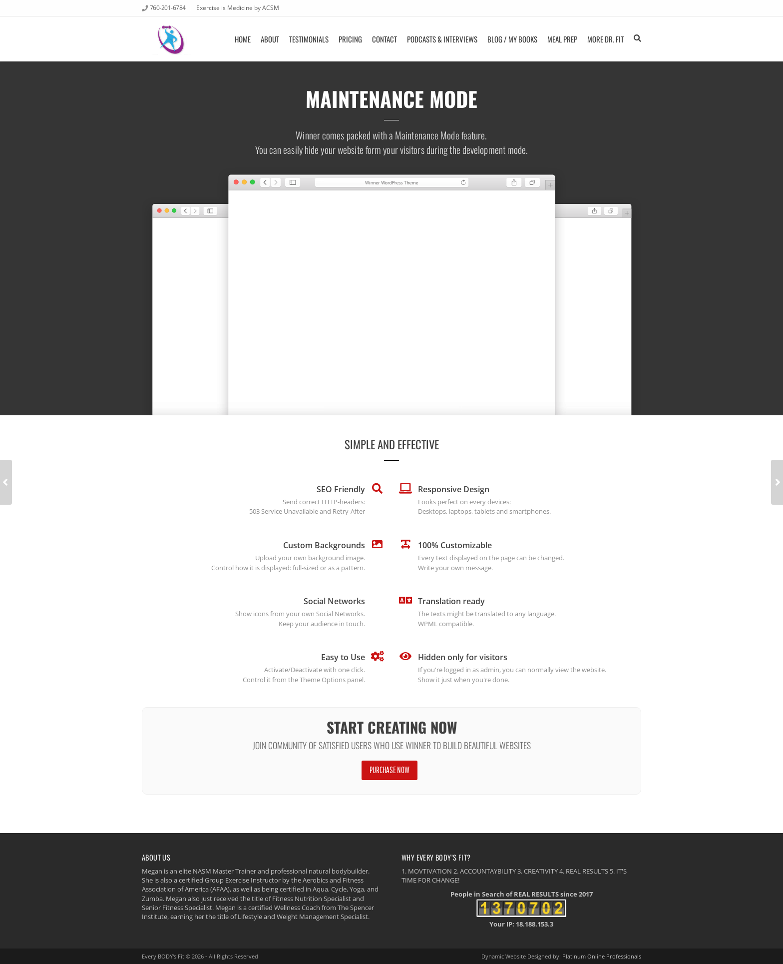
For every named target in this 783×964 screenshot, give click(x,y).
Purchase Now (389, 770)
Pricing (350, 38)
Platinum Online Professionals (601, 956)
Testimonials (309, 38)
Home (243, 38)
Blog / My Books (512, 38)
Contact (384, 38)
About (270, 38)
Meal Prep (562, 38)
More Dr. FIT (605, 38)
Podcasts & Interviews (442, 38)
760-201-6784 (168, 7)
